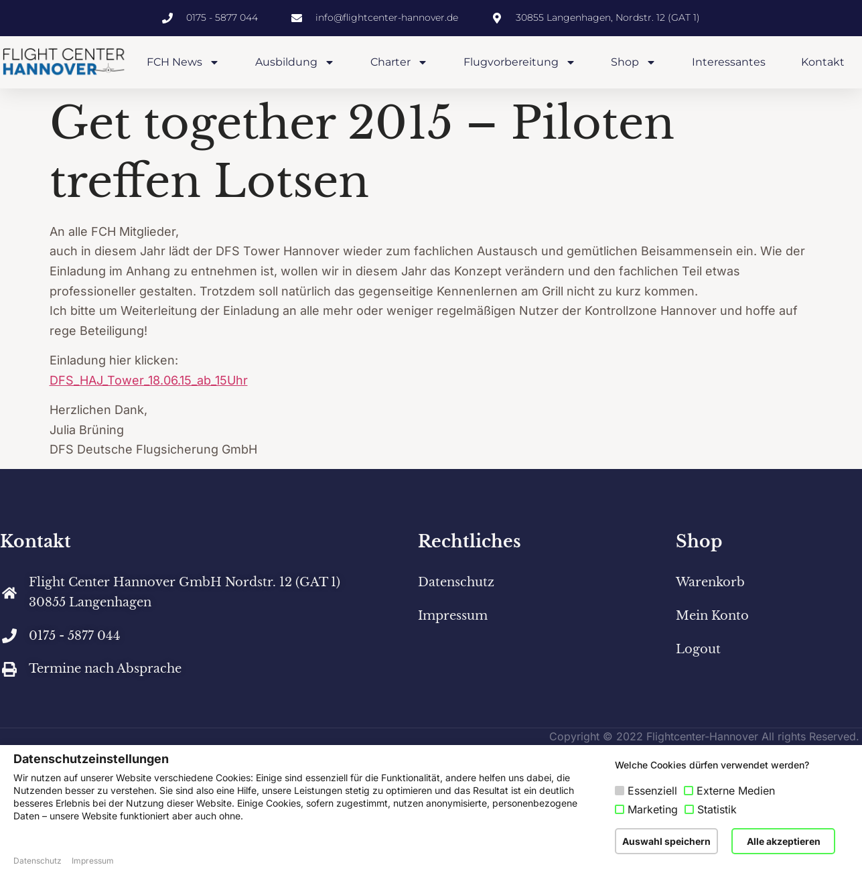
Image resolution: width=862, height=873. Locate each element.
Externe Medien (736, 790)
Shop (633, 62)
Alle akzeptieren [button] (783, 841)
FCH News (183, 62)
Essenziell (652, 790)
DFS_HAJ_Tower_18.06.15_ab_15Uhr (149, 380)
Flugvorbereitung (519, 62)
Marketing (653, 809)
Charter (399, 62)
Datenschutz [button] (37, 861)
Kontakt (823, 62)
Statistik (717, 809)
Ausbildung (295, 62)
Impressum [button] (93, 861)
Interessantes (729, 62)
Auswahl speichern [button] (666, 841)
